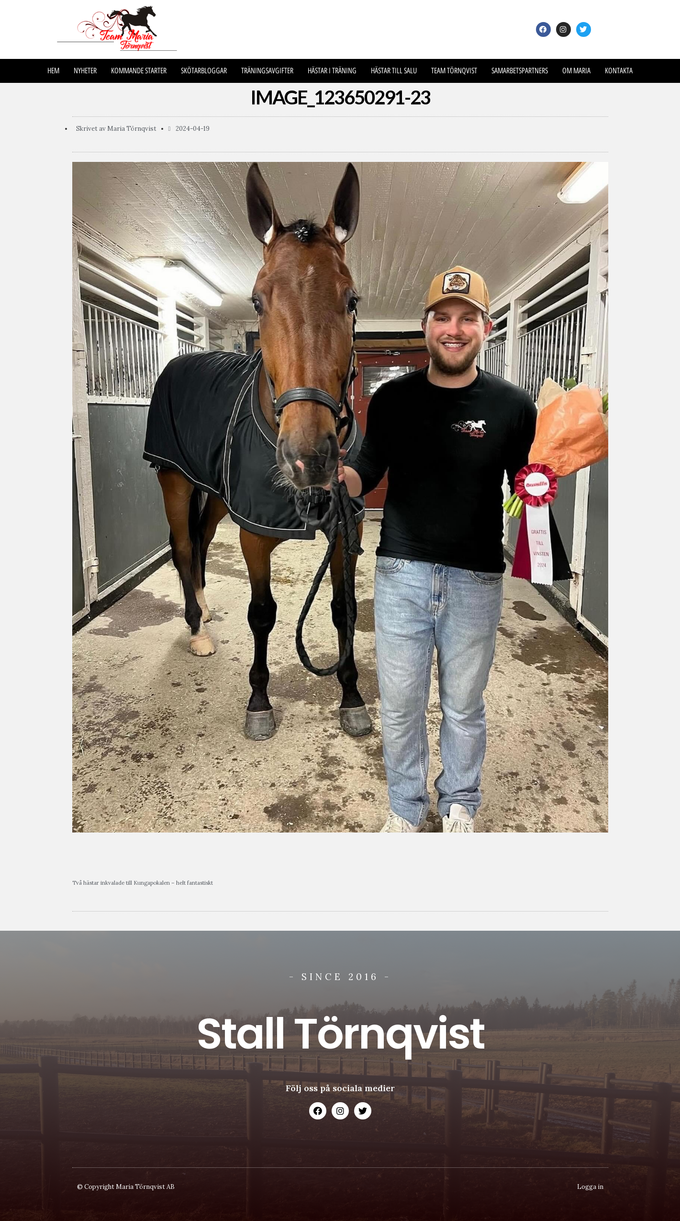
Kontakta (619, 70)
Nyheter (85, 70)
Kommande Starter (139, 70)
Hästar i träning (332, 70)
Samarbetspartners (519, 70)
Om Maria (576, 70)
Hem (53, 70)
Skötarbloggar (204, 70)
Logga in (590, 1187)
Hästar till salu (394, 70)
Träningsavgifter (267, 70)
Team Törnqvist (454, 70)
